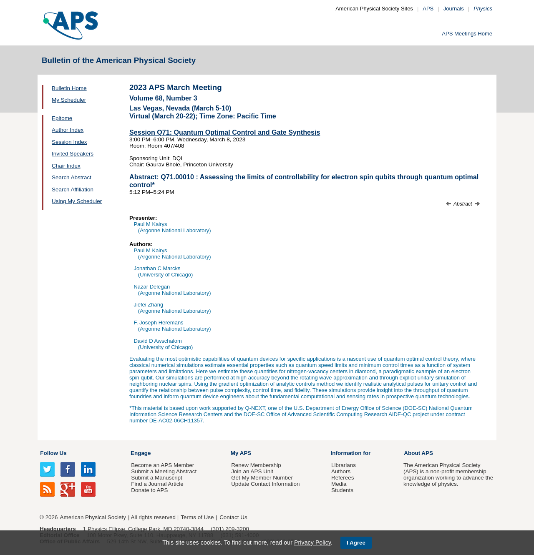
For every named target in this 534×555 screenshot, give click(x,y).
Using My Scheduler (77, 201)
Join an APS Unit (252, 471)
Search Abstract (71, 177)
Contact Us (233, 517)
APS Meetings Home (467, 33)
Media (339, 484)
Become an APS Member (162, 465)
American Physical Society (93, 517)
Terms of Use (197, 517)
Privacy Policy (312, 542)
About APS (418, 453)
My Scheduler (69, 100)
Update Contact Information (265, 484)
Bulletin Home (69, 88)
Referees (342, 478)
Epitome (62, 118)
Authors (340, 471)
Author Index (67, 130)
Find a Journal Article (157, 484)
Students (342, 490)
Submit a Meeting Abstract (163, 471)
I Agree (356, 543)
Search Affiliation (72, 189)
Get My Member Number (262, 478)
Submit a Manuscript (156, 478)
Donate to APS (149, 490)
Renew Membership (256, 465)
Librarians (343, 465)
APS (428, 8)
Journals (453, 8)
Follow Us (53, 453)
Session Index (69, 142)
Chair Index (66, 166)
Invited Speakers (72, 154)
